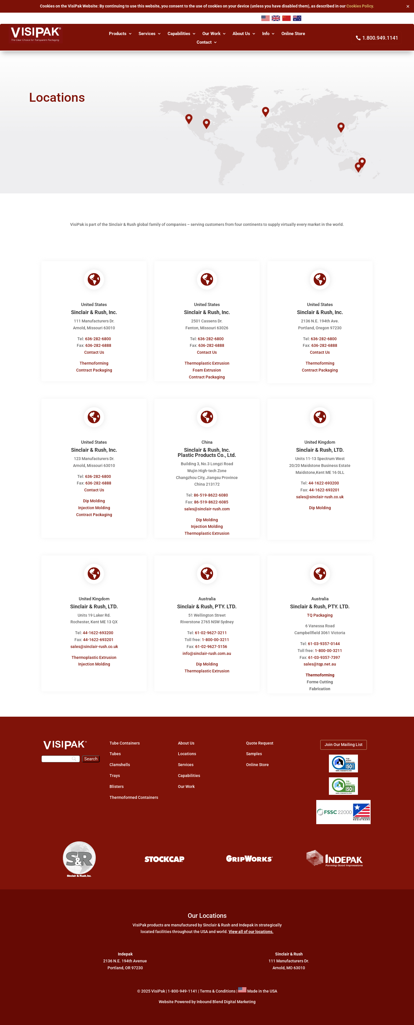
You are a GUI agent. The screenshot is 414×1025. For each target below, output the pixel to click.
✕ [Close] (408, 6)
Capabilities (179, 34)
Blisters (117, 782)
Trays (115, 772)
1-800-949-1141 (182, 987)
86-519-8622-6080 (211, 493)
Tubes (115, 750)
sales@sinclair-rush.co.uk (320, 495)
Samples (254, 750)
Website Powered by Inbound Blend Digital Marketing (207, 998)
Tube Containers (125, 739)
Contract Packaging (93, 370)
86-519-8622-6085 (211, 500)
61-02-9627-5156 (211, 643)
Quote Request (259, 739)
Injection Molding (93, 505)
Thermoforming (93, 363)
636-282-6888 (97, 345)
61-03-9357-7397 (325, 653)
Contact (204, 42)
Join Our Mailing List (344, 740)
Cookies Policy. (360, 6)
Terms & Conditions (217, 987)
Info (265, 34)
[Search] (60, 754)
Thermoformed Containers (134, 793)
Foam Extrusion (207, 370)
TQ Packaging (321, 611)
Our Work (211, 34)
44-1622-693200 (324, 481)
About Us (241, 34)
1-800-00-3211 (215, 636)
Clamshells (120, 761)
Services (147, 34)
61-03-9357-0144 (324, 640)
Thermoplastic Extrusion (207, 363)
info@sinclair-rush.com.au (207, 649)
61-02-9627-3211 (211, 629)
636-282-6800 (97, 338)
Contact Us (93, 352)
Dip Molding (93, 499)
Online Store (293, 34)
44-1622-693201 (325, 488)
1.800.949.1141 (380, 38)
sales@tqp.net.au (320, 660)
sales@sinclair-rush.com (207, 507)
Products (117, 34)
